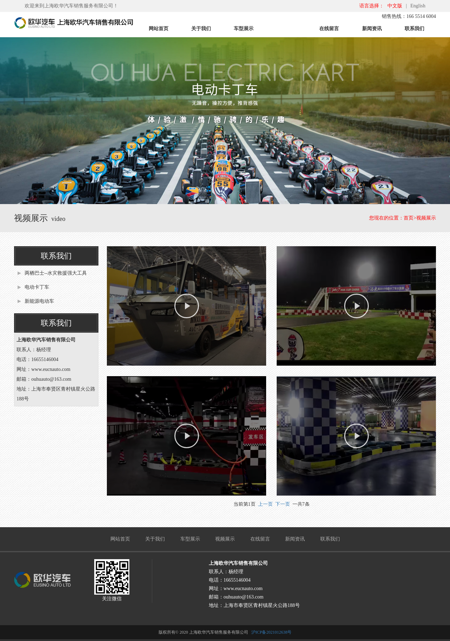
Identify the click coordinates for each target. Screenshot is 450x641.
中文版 (394, 5)
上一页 (265, 504)
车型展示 (243, 28)
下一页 (282, 504)
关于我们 (201, 28)
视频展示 (286, 28)
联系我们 (414, 28)
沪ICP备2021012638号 (271, 632)
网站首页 (158, 28)
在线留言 (329, 28)
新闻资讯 (372, 28)
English (417, 5)
